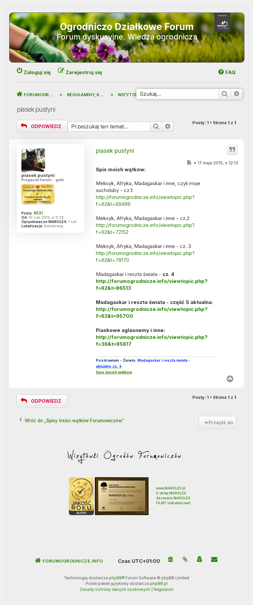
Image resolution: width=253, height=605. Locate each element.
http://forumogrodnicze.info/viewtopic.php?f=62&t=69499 (145, 200)
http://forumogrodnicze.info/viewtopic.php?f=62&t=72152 (145, 228)
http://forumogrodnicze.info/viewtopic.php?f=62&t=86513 (152, 284)
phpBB (115, 578)
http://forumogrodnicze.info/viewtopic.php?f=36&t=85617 (152, 340)
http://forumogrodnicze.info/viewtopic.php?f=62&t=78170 (145, 256)
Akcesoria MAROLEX (173, 498)
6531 (38, 213)
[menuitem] (171, 560)
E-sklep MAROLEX (171, 493)
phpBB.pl (159, 583)
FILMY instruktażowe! (173, 503)
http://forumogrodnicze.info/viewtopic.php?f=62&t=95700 (152, 312)
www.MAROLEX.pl (170, 488)
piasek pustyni (36, 109)
